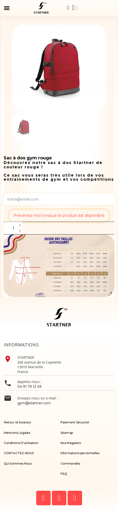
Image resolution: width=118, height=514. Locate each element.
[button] (68, 8)
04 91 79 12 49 (29, 386)
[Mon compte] (77, 8)
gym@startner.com (34, 403)
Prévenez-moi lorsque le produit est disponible (59, 215)
